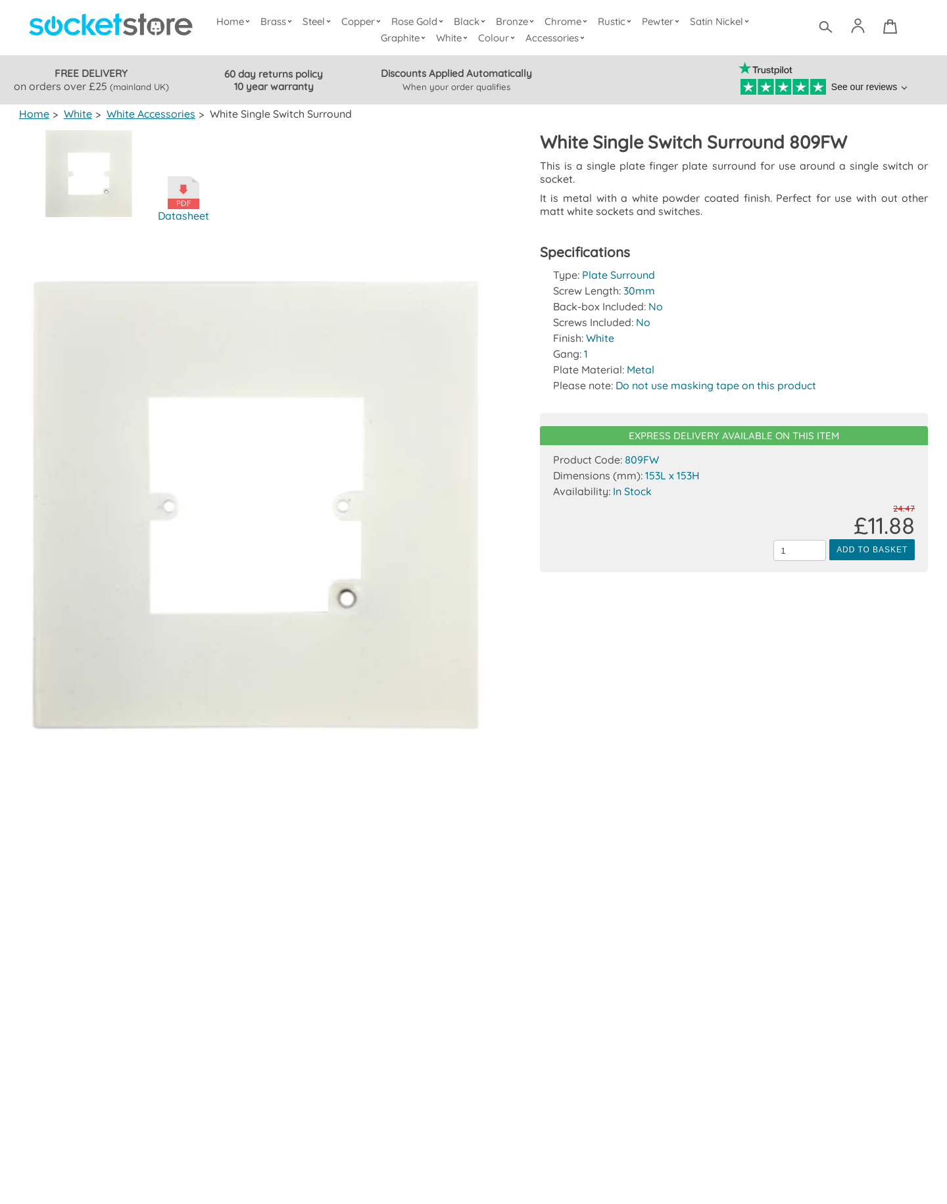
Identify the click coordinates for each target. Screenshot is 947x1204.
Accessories (557, 38)
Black (472, 21)
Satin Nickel (720, 21)
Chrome (567, 21)
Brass (279, 21)
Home (236, 21)
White (454, 38)
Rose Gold (420, 21)
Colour (498, 38)
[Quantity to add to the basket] (799, 550)
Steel (319, 21)
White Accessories (150, 113)
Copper (364, 21)
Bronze (517, 21)
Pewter (662, 21)
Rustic (616, 21)
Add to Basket (872, 549)
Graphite (405, 38)
